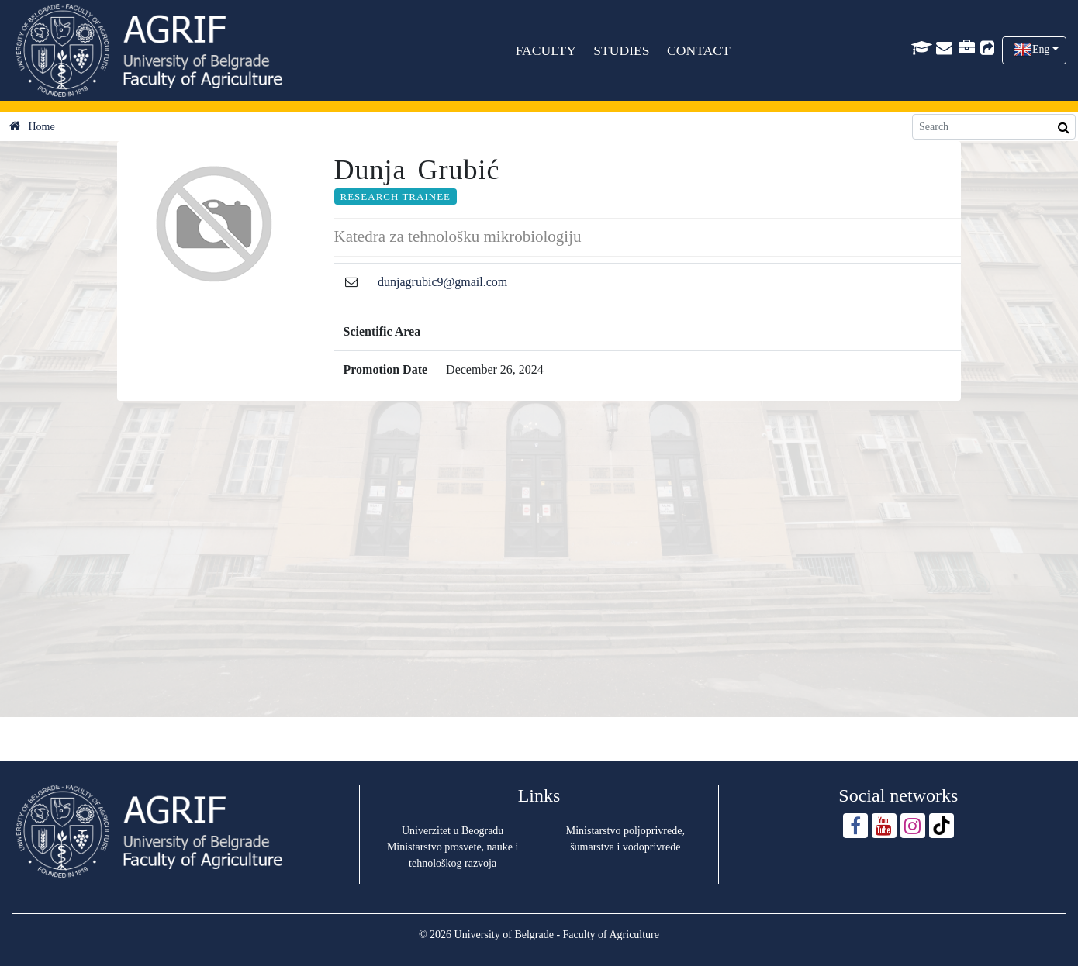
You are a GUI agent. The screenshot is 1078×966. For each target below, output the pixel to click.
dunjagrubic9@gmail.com (442, 281)
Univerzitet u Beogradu (452, 831)
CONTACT (699, 50)
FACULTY (546, 50)
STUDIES (622, 50)
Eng (1041, 49)
